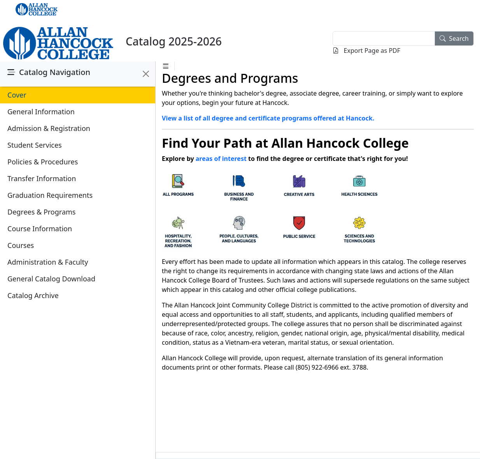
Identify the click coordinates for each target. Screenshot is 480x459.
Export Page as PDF (366, 50)
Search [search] (454, 38)
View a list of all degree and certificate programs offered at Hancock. (268, 118)
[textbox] (384, 38)
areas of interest (221, 158)
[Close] (146, 74)
